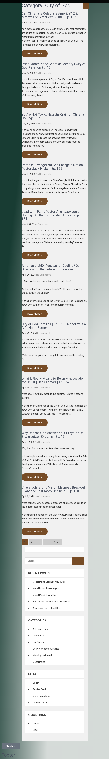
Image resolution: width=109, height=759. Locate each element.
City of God (38, 635)
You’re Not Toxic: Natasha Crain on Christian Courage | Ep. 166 (54, 116)
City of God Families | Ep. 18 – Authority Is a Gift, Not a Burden (54, 326)
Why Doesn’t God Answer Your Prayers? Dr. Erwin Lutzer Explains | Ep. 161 (52, 435)
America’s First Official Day (46, 608)
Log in (36, 683)
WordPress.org (40, 702)
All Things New (40, 629)
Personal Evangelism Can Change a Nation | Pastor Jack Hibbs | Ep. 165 (53, 167)
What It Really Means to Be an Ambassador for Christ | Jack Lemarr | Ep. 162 (53, 380)
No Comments (42, 22)
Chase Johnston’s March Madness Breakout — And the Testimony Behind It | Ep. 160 (53, 489)
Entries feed (39, 689)
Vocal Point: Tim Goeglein (46, 588)
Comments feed (41, 696)
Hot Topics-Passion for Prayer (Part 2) (52, 601)
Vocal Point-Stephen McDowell (49, 582)
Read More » (34, 53)
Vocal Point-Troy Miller (44, 595)
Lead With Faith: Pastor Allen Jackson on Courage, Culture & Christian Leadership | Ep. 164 (54, 215)
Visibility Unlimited (42, 655)
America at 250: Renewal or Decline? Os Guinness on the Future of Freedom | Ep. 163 (54, 267)
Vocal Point (39, 662)
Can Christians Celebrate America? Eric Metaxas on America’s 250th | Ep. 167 (50, 15)
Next (56, 542)
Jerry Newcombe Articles (46, 648)
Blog (35, 730)
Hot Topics (38, 642)
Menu (86, 6)
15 (46, 542)
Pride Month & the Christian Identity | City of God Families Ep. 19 (53, 66)
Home (36, 723)
